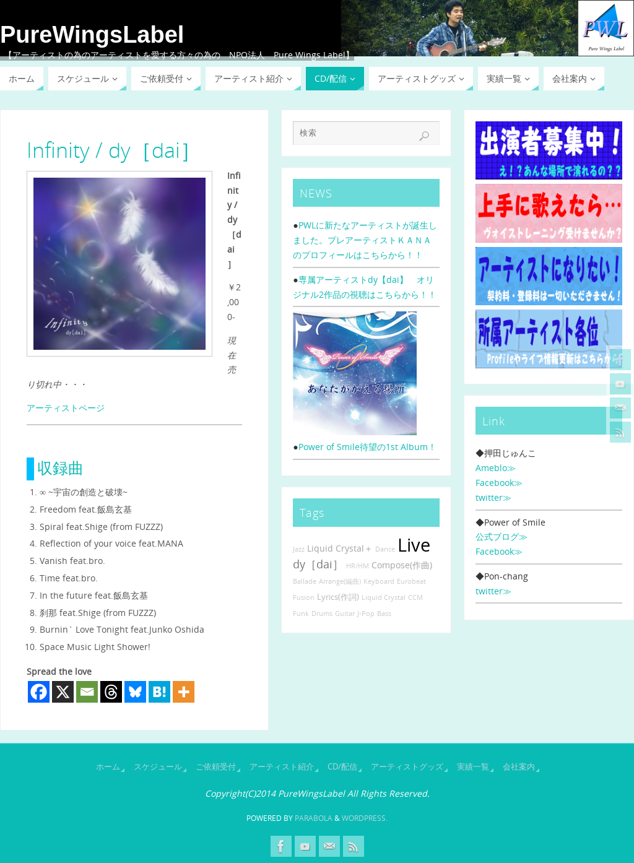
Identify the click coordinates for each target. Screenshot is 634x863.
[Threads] (111, 692)
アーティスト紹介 (282, 766)
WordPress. (365, 818)
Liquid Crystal (384, 597)
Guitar (345, 613)
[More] (183, 692)
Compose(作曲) (401, 565)
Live (413, 544)
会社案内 (519, 766)
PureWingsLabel (92, 35)
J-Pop (366, 613)
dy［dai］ (318, 564)
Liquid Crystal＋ (340, 548)
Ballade (304, 581)
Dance (385, 549)
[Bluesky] (135, 692)
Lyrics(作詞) (338, 597)
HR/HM (357, 566)
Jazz (299, 549)
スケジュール (158, 766)
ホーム (108, 766)
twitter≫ (493, 497)
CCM (415, 597)
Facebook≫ (499, 482)
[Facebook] (39, 692)
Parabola (313, 818)
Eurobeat (411, 581)
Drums (321, 613)
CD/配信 (342, 766)
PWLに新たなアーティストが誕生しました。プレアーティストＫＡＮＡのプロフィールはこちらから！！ (364, 240)
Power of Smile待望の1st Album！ (367, 447)
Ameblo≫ (496, 468)
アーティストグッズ (407, 766)
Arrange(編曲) (340, 581)
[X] (63, 692)
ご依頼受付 (216, 766)
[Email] (87, 692)
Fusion (304, 597)
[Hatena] (159, 692)
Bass (384, 613)
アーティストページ (66, 408)
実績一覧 (473, 766)
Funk (301, 613)
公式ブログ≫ (502, 536)
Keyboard (378, 581)
